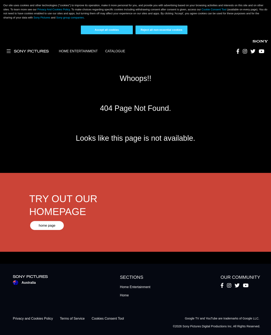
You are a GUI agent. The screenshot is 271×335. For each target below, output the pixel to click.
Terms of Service (72, 318)
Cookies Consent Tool (108, 318)
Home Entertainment (135, 287)
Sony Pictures (41, 17)
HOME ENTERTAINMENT (78, 51)
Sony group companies (70, 17)
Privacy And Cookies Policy (53, 9)
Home (124, 295)
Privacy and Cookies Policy (33, 318)
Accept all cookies (107, 29)
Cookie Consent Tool (214, 9)
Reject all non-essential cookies (161, 29)
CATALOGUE (115, 51)
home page (47, 225)
